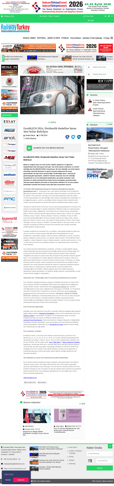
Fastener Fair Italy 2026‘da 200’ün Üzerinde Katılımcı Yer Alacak (51, 461)
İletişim (56, 16)
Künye (50, 16)
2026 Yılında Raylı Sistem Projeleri (101, 104)
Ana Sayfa (43, 16)
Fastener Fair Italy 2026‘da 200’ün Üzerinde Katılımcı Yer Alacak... (88, 59)
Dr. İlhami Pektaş (99, 100)
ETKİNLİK (65, 38)
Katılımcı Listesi (28, 315)
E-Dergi (106, 38)
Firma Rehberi (75, 38)
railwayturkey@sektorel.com (12, 464)
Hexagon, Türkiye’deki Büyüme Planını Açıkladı (50, 468)
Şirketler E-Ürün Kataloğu (92, 38)
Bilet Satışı (57, 342)
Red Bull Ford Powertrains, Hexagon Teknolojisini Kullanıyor (99, 148)
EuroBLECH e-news (56, 324)
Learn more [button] (8, 474)
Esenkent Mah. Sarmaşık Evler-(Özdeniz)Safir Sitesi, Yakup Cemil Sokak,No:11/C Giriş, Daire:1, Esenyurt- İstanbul (13, 450)
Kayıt (51, 342)
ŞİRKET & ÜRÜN (53, 38)
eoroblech (43, 382)
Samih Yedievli (98, 109)
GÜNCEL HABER (29, 38)
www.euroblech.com (30, 378)
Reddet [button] (8, 480)
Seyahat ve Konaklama (46, 313)
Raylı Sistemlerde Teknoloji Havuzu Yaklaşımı (99, 113)
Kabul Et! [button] (20, 480)
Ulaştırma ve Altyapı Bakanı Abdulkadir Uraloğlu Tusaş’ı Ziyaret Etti (36, 433)
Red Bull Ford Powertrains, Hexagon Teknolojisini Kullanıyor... (18, 59)
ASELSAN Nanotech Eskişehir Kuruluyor (49, 455)
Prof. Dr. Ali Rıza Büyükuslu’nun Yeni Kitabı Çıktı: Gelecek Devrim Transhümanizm (67, 430)
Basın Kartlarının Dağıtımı (71, 342)
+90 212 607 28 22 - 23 (10, 459)
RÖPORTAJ (41, 38)
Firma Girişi (88, 16)
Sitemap (72, 464)
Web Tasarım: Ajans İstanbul (102, 481)
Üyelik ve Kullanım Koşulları (75, 452)
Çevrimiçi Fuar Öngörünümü (32, 320)
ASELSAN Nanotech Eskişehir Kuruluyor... (53, 58)
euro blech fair (31, 382)
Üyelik (91, 21)
